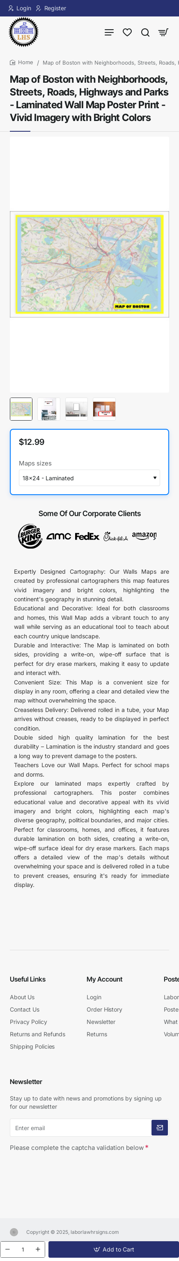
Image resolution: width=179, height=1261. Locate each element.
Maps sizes (35, 463)
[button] (113, 1249)
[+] (38, 1249)
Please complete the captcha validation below (77, 1148)
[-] (7, 1249)
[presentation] (67, 1169)
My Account (104, 979)
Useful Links (28, 979)
